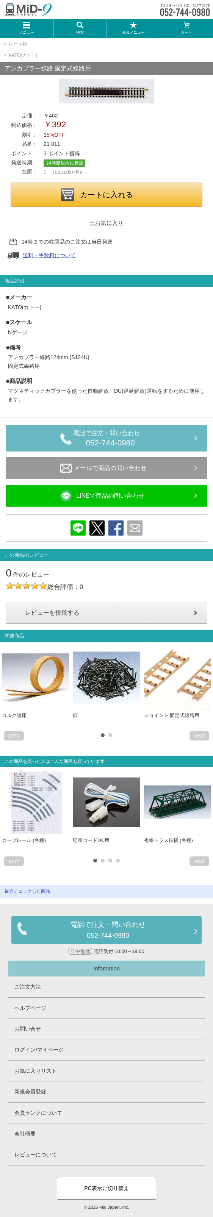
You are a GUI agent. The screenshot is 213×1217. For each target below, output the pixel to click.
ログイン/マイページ (39, 1050)
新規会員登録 (30, 1092)
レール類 (18, 44)
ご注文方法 (27, 987)
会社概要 (25, 1134)
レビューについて (35, 1154)
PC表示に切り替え (106, 1188)
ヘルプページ (30, 1008)
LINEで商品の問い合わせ (102, 495)
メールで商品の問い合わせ (103, 468)
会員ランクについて (38, 1113)
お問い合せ (27, 1029)
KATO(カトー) (23, 55)
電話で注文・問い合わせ (110, 439)
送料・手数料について (49, 255)
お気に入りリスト (35, 1071)
